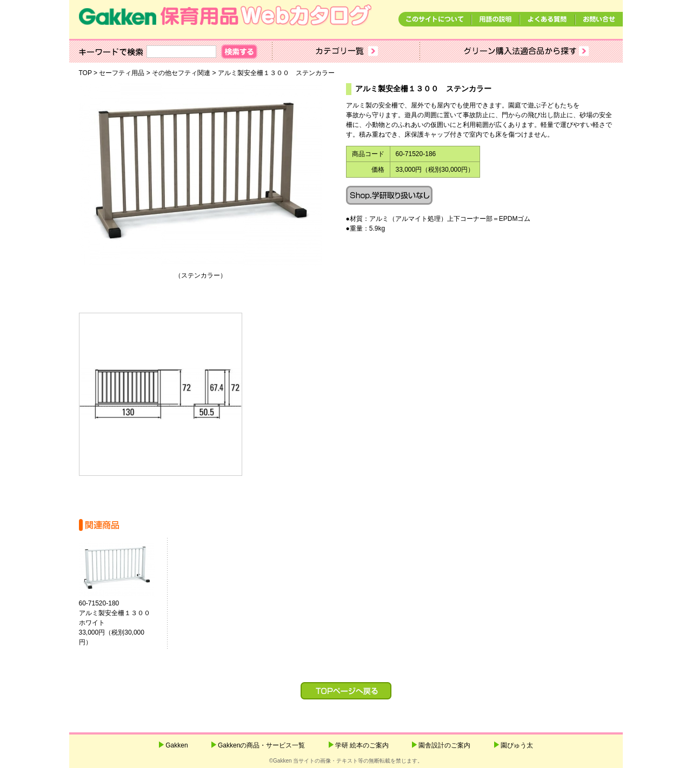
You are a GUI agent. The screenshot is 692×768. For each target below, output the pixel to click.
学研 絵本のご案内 (362, 745)
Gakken (176, 745)
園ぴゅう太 (517, 745)
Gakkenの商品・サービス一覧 (261, 745)
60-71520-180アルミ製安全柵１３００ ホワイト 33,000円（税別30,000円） (118, 622)
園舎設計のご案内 (444, 745)
